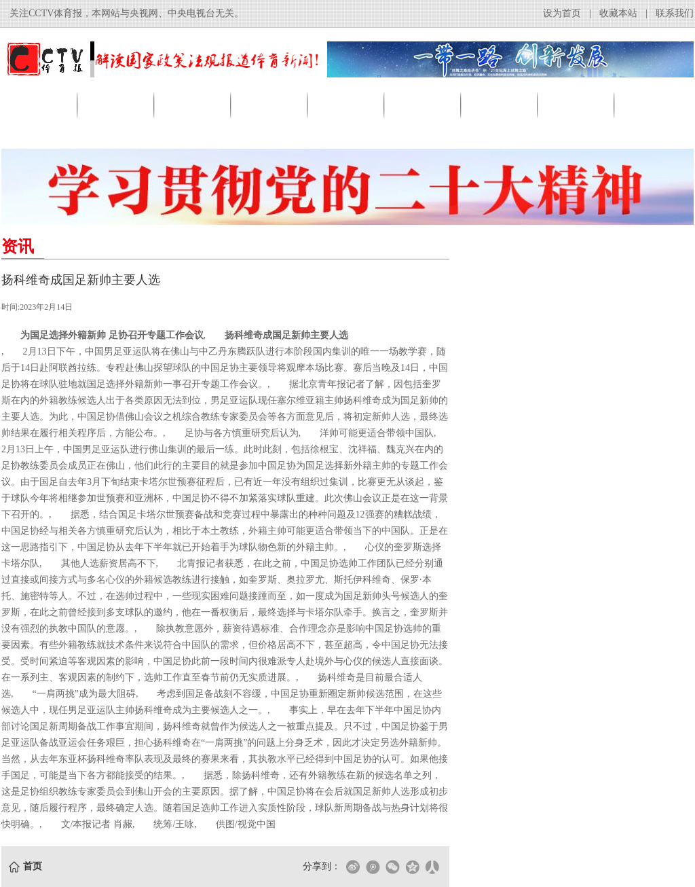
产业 (193, 105)
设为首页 (562, 13)
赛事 (500, 105)
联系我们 (675, 13)
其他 (653, 105)
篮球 (347, 105)
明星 (577, 105)
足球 (270, 105)
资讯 (117, 105)
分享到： (322, 866)
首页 (40, 105)
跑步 (423, 105)
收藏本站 (618, 13)
